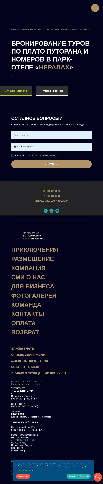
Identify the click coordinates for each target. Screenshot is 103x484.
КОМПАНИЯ (28, 268)
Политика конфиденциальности (26, 381)
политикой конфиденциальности (43, 155)
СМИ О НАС (28, 277)
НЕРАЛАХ (54, 67)
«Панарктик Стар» (31, 233)
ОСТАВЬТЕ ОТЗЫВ (25, 367)
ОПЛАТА (23, 323)
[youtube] (57, 211)
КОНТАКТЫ (27, 314)
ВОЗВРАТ (25, 332)
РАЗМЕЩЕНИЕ (32, 259)
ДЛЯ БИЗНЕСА (32, 286)
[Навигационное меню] (95, 8)
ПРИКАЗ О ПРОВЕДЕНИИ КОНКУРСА (39, 373)
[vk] (46, 211)
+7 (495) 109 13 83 (51, 196)
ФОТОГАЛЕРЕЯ (33, 295)
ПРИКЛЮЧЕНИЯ (34, 249)
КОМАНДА (26, 304)
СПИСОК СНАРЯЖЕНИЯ (29, 355)
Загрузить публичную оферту (25, 384)
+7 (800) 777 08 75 (51, 191)
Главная (15, 29)
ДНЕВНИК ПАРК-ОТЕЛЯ (29, 361)
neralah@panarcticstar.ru (51, 201)
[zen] (51, 211)
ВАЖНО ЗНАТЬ (22, 348)
